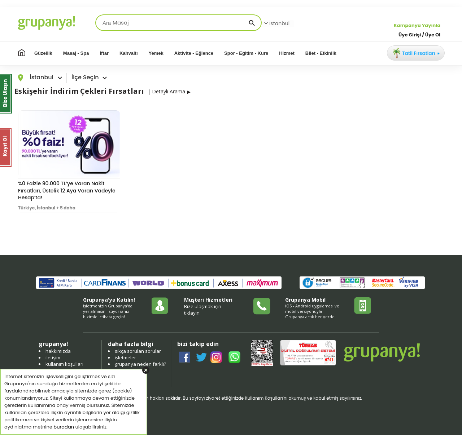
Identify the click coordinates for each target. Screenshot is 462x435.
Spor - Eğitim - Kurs (246, 53)
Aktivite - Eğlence (193, 53)
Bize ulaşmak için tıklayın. (202, 309)
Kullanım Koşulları (264, 398)
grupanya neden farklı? (140, 364)
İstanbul (276, 23)
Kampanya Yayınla (417, 25)
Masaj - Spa (76, 53)
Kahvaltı (128, 53)
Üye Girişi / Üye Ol (419, 34)
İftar (104, 53)
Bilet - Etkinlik (320, 53)
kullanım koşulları (64, 364)
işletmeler (125, 357)
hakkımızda (58, 351)
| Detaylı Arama (166, 91)
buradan (63, 426)
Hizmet (287, 53)
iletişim (52, 357)
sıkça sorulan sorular (138, 351)
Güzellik (43, 53)
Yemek (156, 53)
